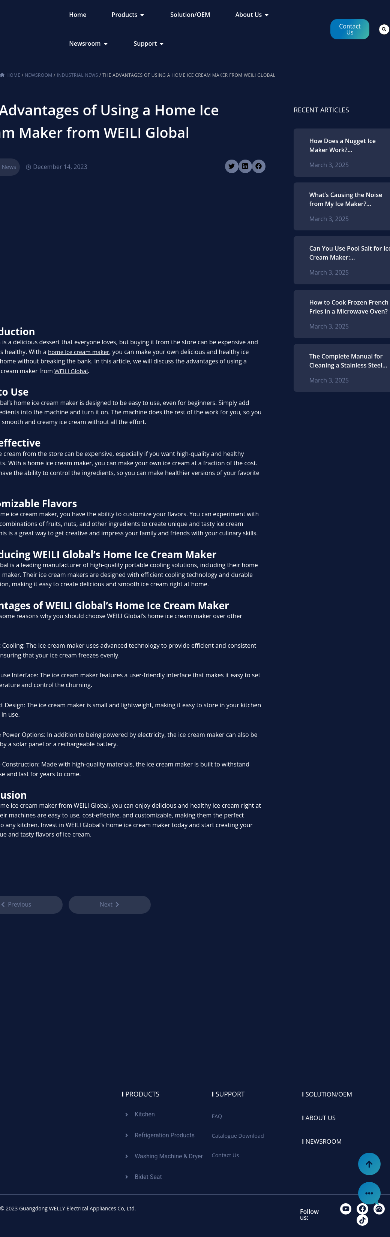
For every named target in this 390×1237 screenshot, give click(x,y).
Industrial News (77, 75)
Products (141, 1092)
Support (229, 1092)
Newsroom (38, 75)
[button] (384, 29)
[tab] (77, 15)
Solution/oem (329, 1092)
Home (13, 75)
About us (320, 1116)
